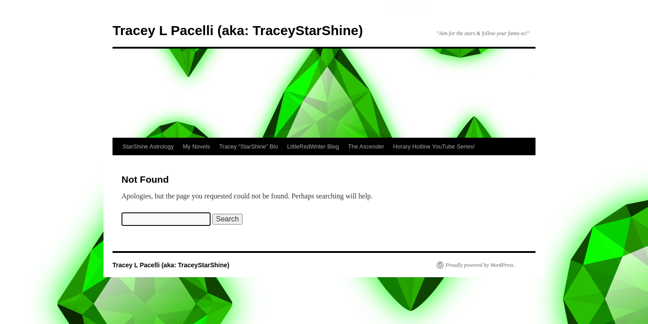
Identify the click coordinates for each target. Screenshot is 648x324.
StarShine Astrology (148, 146)
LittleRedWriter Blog (313, 146)
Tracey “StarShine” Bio (248, 146)
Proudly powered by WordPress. (480, 265)
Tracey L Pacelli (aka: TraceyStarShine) (237, 30)
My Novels (196, 146)
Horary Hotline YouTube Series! (434, 146)
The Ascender (366, 146)
